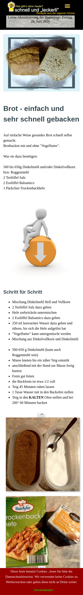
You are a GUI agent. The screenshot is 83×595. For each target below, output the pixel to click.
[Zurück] (41, 414)
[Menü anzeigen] (67, 6)
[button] (41, 200)
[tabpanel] (41, 147)
